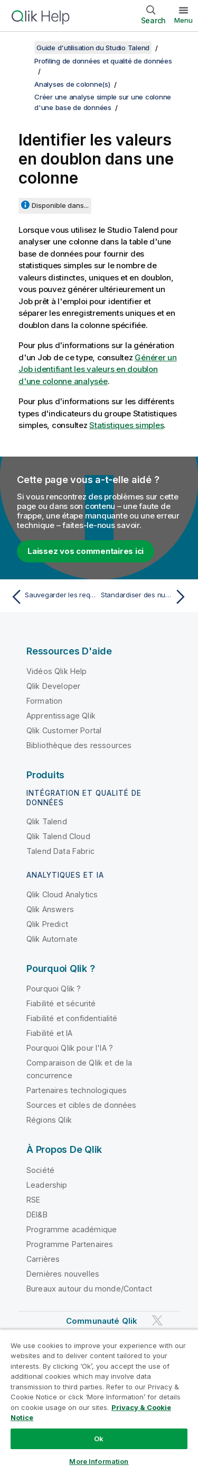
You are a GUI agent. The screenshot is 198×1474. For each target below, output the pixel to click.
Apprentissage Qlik (61, 715)
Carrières (43, 1258)
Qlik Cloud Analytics (62, 894)
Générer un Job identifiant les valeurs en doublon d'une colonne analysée (97, 369)
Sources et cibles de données (81, 1104)
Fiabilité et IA (49, 1033)
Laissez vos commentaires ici (85, 551)
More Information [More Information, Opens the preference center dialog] (98, 1461)
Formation (44, 700)
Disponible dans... (60, 205)
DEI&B (37, 1214)
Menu (183, 20)
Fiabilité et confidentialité (71, 1018)
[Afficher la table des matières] (21, 48)
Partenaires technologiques (76, 1090)
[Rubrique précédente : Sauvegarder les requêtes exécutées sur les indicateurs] (52, 597)
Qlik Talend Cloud (58, 836)
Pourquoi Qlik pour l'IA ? (69, 1047)
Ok (98, 1438)
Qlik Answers (50, 909)
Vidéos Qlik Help (56, 671)
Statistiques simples (126, 425)
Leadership (47, 1184)
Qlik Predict (47, 924)
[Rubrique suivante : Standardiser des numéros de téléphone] (145, 597)
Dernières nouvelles (62, 1273)
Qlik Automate (52, 938)
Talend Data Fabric (60, 851)
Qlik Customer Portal (63, 730)
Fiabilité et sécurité (61, 1003)
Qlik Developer (53, 685)
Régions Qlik (49, 1119)
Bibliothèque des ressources (78, 745)
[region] (99, 1401)
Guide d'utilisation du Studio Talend (92, 47)
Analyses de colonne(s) (72, 84)
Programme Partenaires (69, 1244)
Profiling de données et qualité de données (103, 61)
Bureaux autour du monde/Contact (89, 1288)
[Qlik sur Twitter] (157, 1320)
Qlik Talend (46, 821)
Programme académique (71, 1229)
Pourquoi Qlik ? (53, 988)
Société (40, 1170)
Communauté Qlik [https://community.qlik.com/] (101, 1321)
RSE (33, 1199)
